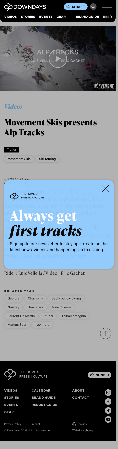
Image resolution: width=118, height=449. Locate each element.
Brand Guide (87, 16)
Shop (78, 6)
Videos (10, 16)
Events (46, 16)
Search (93, 6)
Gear (61, 16)
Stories (28, 16)
